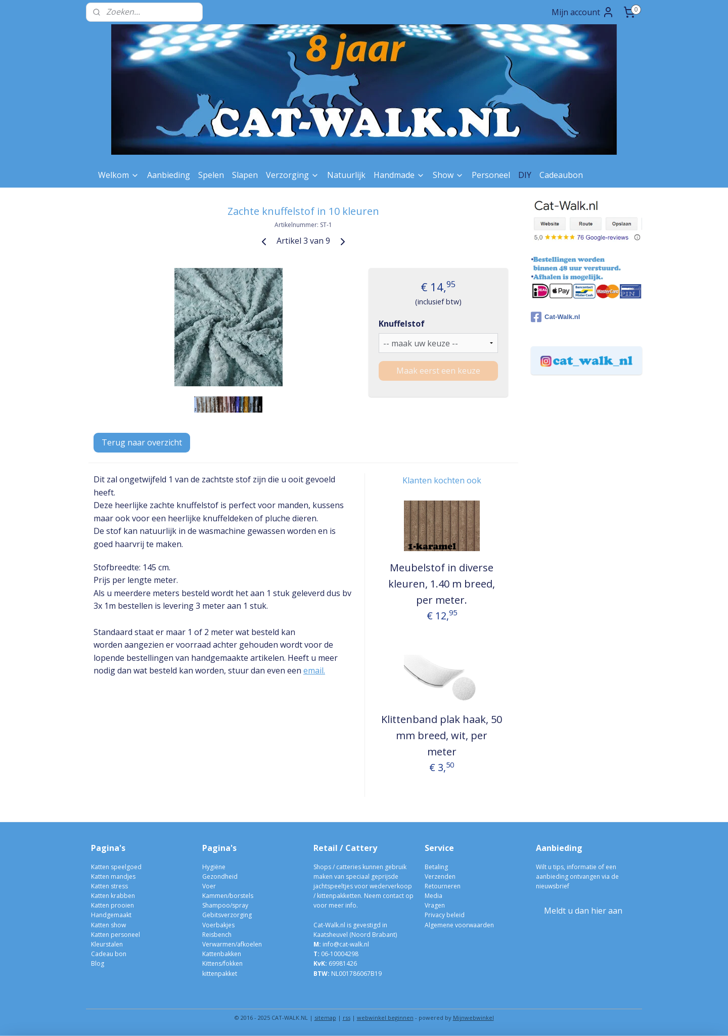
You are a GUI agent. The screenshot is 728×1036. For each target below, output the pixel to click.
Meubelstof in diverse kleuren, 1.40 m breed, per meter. (441, 584)
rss (346, 1017)
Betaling (436, 867)
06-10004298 (335, 954)
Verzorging (292, 175)
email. (314, 670)
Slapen (245, 175)
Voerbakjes (218, 925)
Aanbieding (168, 175)
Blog (97, 963)
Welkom (118, 175)
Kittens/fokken (222, 963)
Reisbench (217, 934)
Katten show (108, 925)
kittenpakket (219, 973)
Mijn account (583, 12)
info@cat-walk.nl (346, 944)
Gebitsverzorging (227, 915)
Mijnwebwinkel (473, 1017)
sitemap (325, 1017)
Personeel (491, 175)
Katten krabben (113, 895)
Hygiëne (213, 867)
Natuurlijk (346, 175)
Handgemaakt (111, 915)
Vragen (435, 905)
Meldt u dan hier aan (583, 910)
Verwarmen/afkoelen (232, 944)
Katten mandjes (113, 876)
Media (433, 895)
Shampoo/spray (225, 905)
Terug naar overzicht (142, 442)
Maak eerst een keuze (438, 370)
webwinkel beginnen (385, 1017)
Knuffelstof (402, 323)
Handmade (399, 175)
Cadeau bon (108, 954)
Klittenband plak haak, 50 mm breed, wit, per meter (441, 735)
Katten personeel (115, 934)
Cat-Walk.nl (555, 317)
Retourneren (443, 886)
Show (448, 175)
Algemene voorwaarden (459, 925)
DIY (524, 175)
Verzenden (440, 876)
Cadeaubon (561, 175)
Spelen (211, 175)
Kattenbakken (221, 954)
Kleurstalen (107, 944)
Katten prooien (112, 905)
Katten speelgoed (116, 867)
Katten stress (109, 886)
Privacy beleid (445, 915)
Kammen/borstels (227, 895)
